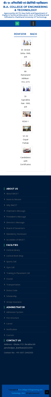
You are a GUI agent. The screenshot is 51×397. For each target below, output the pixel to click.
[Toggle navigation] (17, 23)
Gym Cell (10, 267)
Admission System (14, 312)
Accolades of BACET (15, 239)
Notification (11, 329)
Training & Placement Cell (18, 273)
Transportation (13, 284)
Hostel (9, 278)
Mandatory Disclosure (16, 234)
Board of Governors (15, 228)
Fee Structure (12, 317)
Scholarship (11, 296)
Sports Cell (11, 261)
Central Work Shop (14, 255)
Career (9, 323)
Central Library (13, 250)
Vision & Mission (13, 199)
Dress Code (11, 290)
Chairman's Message (15, 210)
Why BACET (11, 205)
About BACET (12, 193)
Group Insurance (14, 301)
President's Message (16, 216)
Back (33, 34)
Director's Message (15, 222)
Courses (10, 335)
